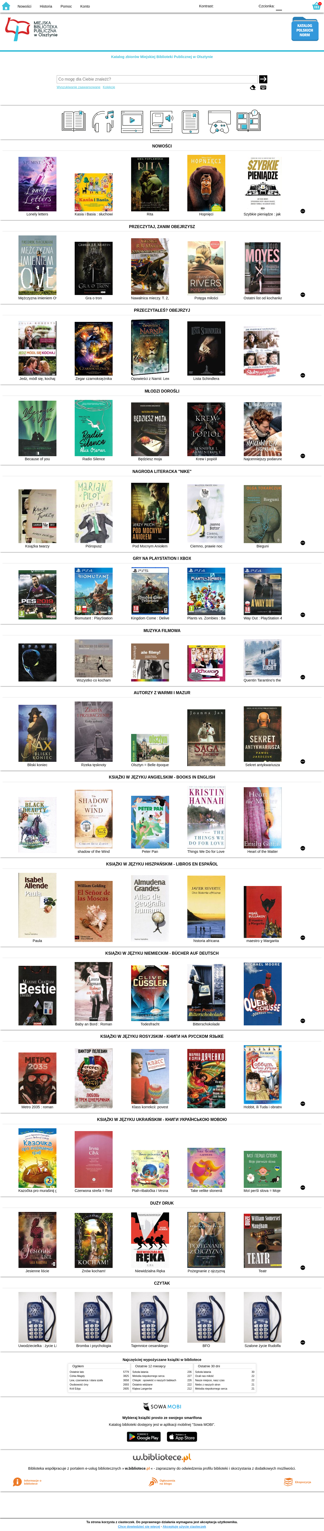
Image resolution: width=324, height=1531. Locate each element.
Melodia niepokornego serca (148, 1376)
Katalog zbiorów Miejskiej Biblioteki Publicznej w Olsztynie (162, 57)
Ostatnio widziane (142, 1384)
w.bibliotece (137, 1468)
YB (239, 6)
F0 (278, 6)
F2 (299, 6)
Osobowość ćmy (79, 1384)
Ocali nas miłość (204, 1376)
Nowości (24, 6)
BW (229, 6)
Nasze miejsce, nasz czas (210, 1380)
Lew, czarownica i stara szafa (86, 1380)
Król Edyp (75, 1388)
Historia (46, 6)
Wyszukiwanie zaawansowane (78, 87)
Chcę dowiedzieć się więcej (139, 1526)
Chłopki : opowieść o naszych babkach (154, 1380)
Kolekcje (109, 87)
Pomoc (66, 6)
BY (250, 6)
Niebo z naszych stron (207, 1384)
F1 (287, 6)
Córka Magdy (77, 1376)
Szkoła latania (140, 1372)
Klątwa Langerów (142, 1388)
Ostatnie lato (77, 1372)
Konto (85, 6)
